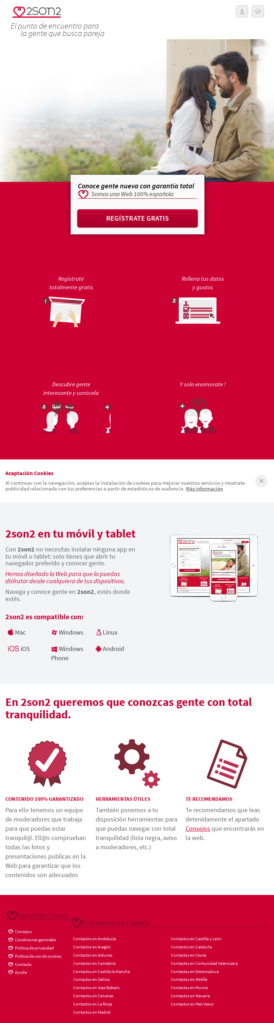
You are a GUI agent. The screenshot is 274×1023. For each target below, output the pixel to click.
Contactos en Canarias (93, 995)
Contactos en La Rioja (92, 1004)
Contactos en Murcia (189, 987)
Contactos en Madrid (92, 1012)
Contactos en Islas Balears (96, 987)
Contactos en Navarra (190, 995)
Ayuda (17, 971)
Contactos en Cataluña (191, 947)
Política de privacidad (30, 947)
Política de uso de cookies (34, 955)
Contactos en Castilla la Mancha (101, 971)
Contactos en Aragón (92, 947)
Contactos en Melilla (189, 979)
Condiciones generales (31, 938)
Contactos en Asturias (92, 955)
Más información (204, 488)
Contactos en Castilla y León (196, 938)
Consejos (198, 828)
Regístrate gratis (137, 218)
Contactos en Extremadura (195, 971)
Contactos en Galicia (91, 979)
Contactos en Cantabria (94, 963)
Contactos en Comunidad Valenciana (204, 963)
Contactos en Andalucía (94, 938)
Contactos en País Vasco (192, 1004)
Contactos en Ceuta (188, 955)
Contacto (19, 963)
